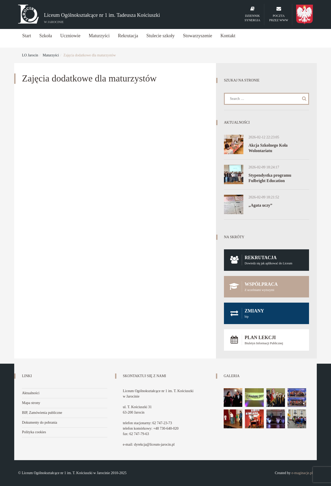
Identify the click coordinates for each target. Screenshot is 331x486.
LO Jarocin (30, 55)
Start (26, 35)
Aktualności (31, 393)
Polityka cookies (34, 432)
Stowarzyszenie (197, 35)
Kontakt (227, 35)
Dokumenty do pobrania (39, 422)
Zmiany (266, 313)
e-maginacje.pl (302, 473)
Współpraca (266, 286)
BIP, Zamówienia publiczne (42, 413)
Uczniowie (70, 35)
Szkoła (45, 35)
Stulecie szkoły (160, 35)
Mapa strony (31, 403)
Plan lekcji (266, 340)
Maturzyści (99, 35)
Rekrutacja (128, 35)
